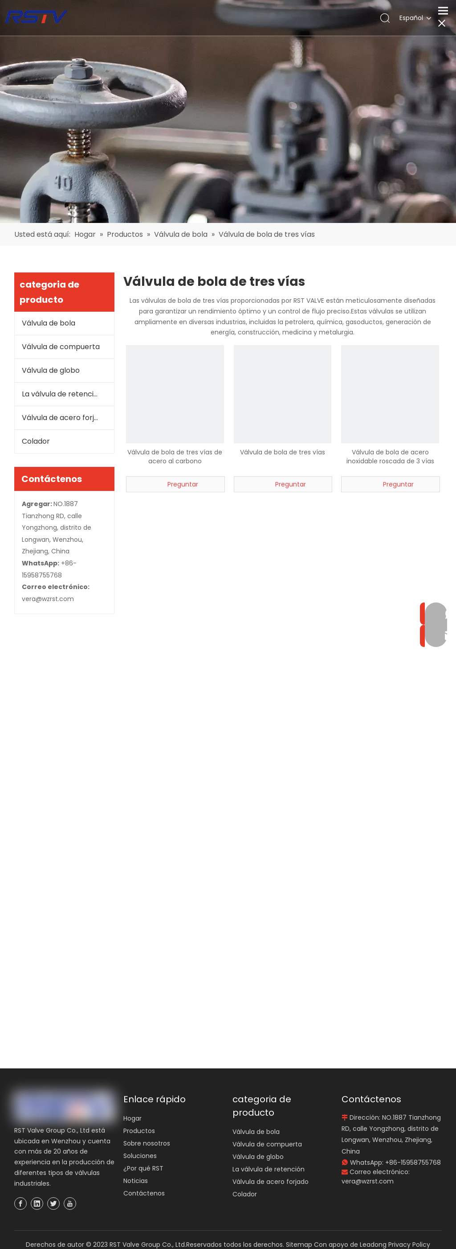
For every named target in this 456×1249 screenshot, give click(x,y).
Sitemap (299, 1244)
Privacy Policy (409, 1244)
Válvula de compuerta (61, 347)
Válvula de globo (51, 370)
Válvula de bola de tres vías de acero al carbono (174, 457)
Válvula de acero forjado (64, 417)
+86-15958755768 (413, 1162)
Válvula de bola (48, 323)
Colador (36, 441)
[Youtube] (70, 1203)
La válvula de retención (62, 394)
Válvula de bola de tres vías (282, 452)
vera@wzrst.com (48, 598)
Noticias (135, 1180)
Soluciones (140, 1155)
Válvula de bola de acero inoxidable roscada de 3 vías (390, 457)
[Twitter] (53, 1203)
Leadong (373, 1244)
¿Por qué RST (143, 1168)
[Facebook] (20, 1203)
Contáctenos (144, 1193)
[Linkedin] (37, 1203)
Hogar (132, 1118)
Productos (139, 1130)
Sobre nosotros (146, 1143)
